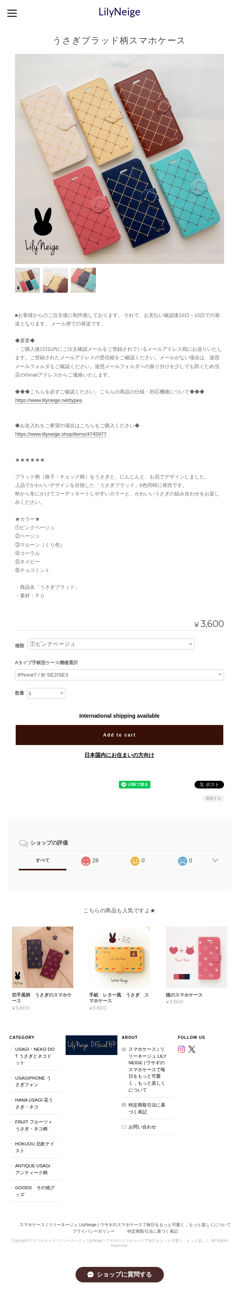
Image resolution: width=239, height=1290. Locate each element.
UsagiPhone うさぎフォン (33, 1081)
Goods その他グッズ (35, 1191)
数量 (19, 693)
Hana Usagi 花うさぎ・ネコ (34, 1103)
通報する (213, 798)
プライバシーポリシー (94, 1231)
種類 (19, 645)
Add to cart (119, 735)
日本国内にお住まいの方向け (119, 755)
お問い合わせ (142, 1126)
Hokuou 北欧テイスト (35, 1147)
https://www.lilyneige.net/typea (48, 400)
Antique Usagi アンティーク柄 (33, 1169)
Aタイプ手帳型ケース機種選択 (46, 662)
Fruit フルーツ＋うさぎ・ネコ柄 (34, 1125)
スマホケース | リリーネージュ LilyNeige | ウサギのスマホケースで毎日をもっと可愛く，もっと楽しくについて (147, 1069)
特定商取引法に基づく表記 (147, 1108)
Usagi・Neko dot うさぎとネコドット (34, 1056)
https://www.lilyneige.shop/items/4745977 (61, 434)
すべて (42, 860)
